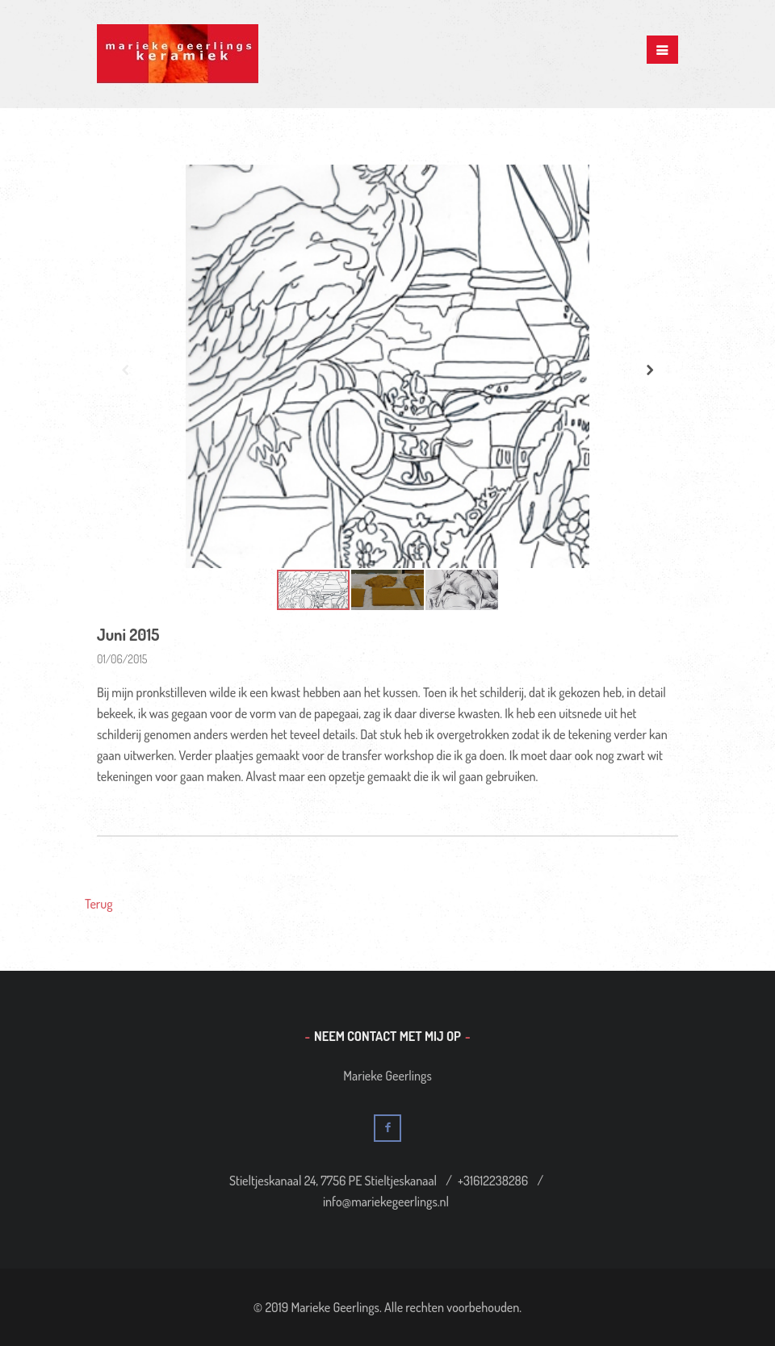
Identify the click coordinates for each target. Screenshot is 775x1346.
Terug (99, 904)
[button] (650, 369)
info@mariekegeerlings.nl (386, 1201)
